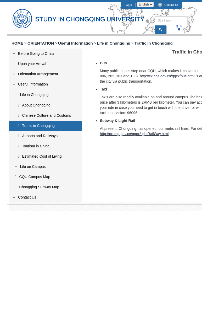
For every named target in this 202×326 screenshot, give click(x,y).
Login (127, 5)
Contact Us (171, 5)
